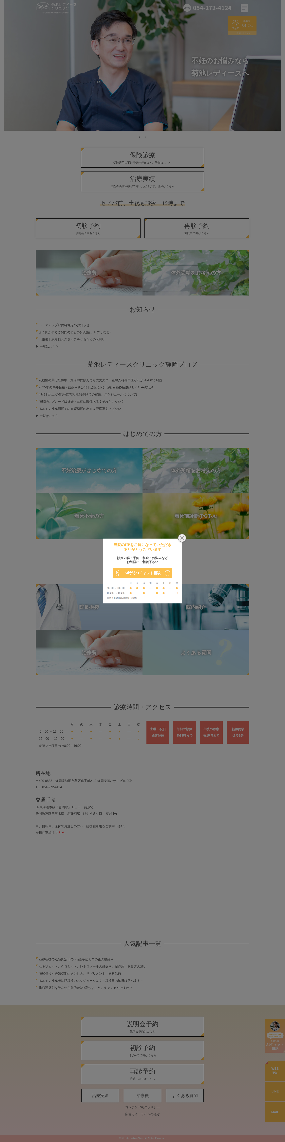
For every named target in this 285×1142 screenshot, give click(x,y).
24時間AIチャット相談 (142, 573)
